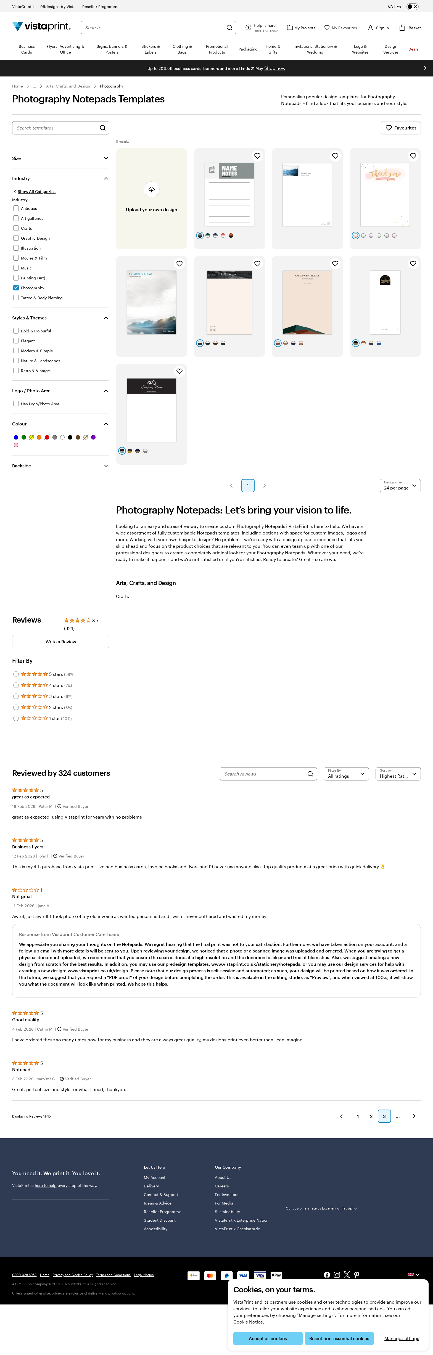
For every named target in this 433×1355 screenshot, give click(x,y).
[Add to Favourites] (257, 156)
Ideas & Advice (157, 1203)
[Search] (227, 27)
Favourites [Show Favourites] (401, 128)
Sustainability (227, 1211)
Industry (21, 178)
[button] (231, 485)
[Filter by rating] (346, 773)
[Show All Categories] (34, 192)
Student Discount (160, 1220)
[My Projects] (298, 27)
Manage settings (401, 1338)
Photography (111, 86)
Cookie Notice (248, 1321)
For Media (224, 1203)
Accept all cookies (268, 1338)
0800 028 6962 (24, 1275)
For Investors (226, 1194)
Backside (21, 465)
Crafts (122, 596)
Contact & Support (161, 1194)
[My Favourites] (338, 28)
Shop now (275, 68)
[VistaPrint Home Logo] (41, 27)
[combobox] (153, 27)
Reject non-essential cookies (339, 1338)
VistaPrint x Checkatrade (237, 1228)
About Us (223, 1177)
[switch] (408, 6)
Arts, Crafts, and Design (68, 86)
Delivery (151, 1186)
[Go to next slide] (425, 68)
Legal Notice (144, 1275)
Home (17, 86)
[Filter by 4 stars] (16, 685)
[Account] (376, 27)
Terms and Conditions (113, 1275)
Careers (222, 1186)
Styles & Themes (29, 317)
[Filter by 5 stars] (16, 674)
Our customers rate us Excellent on (321, 1208)
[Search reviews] (264, 774)
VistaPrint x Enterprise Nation (241, 1220)
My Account (154, 1177)
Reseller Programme (162, 1211)
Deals (413, 49)
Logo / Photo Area (31, 390)
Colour (19, 423)
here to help (46, 1185)
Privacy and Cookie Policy (73, 1275)
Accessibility (155, 1228)
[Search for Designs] (102, 127)
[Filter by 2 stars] (16, 707)
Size (16, 158)
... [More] (34, 86)
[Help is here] (259, 27)
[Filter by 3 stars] (16, 696)
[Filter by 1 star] (16, 718)
